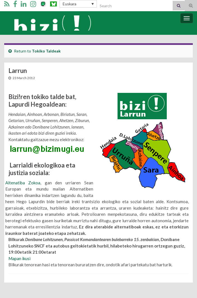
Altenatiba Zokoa (22, 182)
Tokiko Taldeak (46, 51)
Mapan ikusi (19, 258)
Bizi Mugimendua (52, 23)
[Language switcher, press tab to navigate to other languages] (78, 4)
